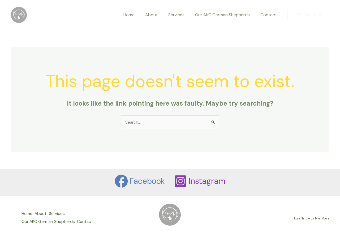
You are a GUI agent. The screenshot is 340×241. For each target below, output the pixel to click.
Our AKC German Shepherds (225, 15)
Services (182, 15)
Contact (269, 15)
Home (138, 15)
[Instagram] (200, 181)
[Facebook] (139, 181)
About (159, 15)
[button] (308, 15)
